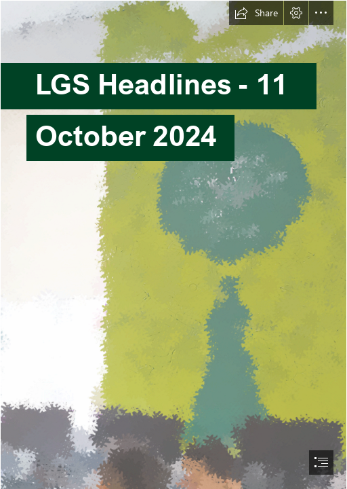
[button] (256, 13)
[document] (173, 244)
